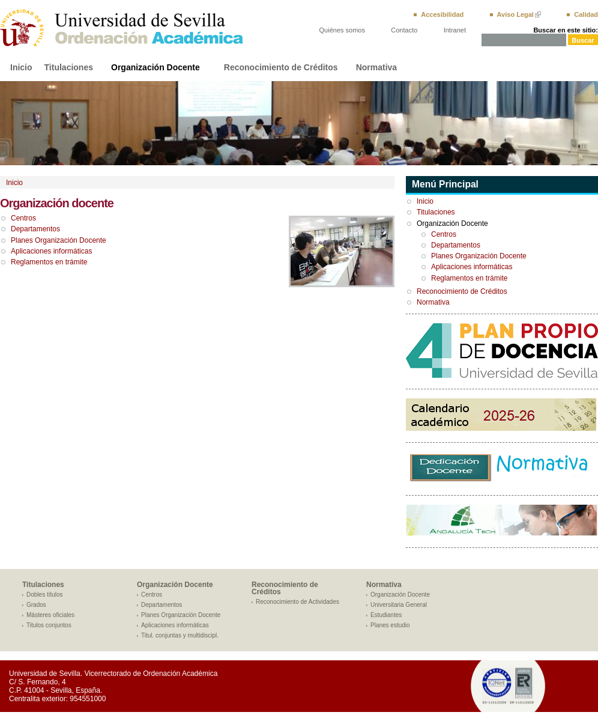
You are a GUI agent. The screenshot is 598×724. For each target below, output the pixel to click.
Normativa (376, 67)
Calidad (586, 14)
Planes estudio (390, 625)
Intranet (455, 30)
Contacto (404, 30)
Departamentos (35, 229)
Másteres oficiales (50, 615)
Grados (36, 604)
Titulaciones (68, 67)
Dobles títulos (44, 594)
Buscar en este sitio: (565, 30)
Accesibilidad (442, 14)
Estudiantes (386, 615)
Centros (23, 218)
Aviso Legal (515, 14)
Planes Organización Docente (58, 240)
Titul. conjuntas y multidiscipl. (180, 635)
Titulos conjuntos (48, 625)
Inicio (21, 67)
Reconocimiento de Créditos (281, 67)
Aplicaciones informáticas (51, 251)
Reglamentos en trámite (49, 262)
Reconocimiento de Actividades (297, 601)
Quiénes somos (342, 30)
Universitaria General (398, 604)
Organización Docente (155, 67)
